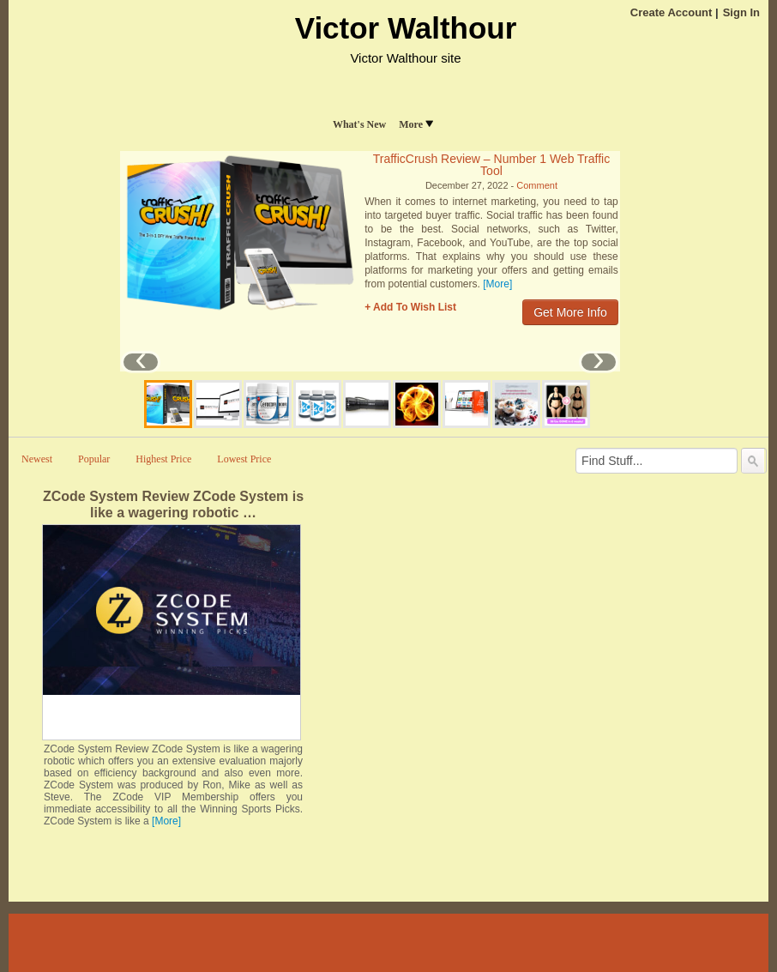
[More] (497, 284)
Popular (94, 459)
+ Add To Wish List (410, 307)
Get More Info (570, 312)
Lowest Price (244, 459)
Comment (536, 185)
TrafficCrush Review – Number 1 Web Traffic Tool (491, 165)
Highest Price (163, 459)
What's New (359, 124)
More (416, 124)
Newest (36, 459)
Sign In (741, 12)
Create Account (671, 12)
